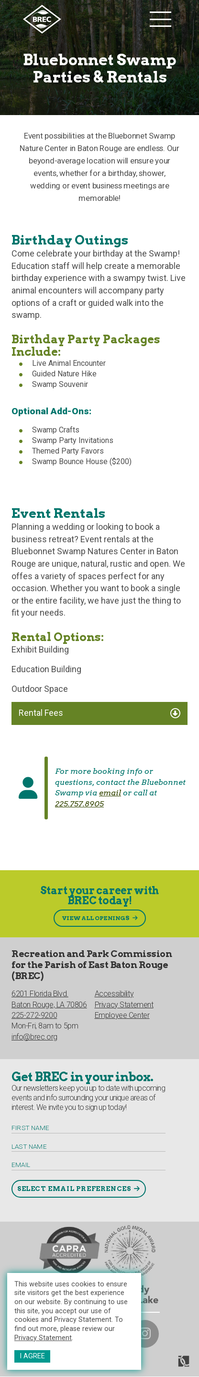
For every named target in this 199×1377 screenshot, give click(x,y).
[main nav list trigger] (160, 19)
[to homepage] (84, 19)
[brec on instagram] (145, 1334)
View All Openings (96, 918)
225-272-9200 (34, 1015)
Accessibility (114, 993)
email (110, 792)
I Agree (32, 1356)
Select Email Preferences (74, 1188)
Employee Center (122, 1015)
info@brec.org (34, 1036)
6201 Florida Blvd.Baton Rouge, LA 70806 (49, 999)
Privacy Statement (43, 1338)
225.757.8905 (79, 803)
